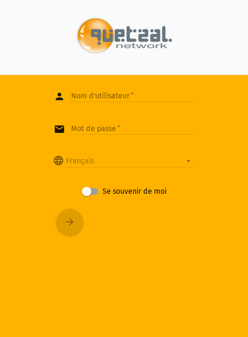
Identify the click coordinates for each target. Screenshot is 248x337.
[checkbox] (124, 191)
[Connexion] (70, 222)
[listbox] (129, 161)
